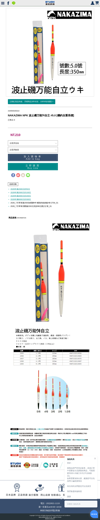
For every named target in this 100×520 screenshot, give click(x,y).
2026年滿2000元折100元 (21, 192)
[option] (50, 52)
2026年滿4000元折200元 (21, 196)
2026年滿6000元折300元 (21, 199)
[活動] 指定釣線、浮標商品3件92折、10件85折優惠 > (31, 101)
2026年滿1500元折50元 (20, 189)
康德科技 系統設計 (50, 518)
